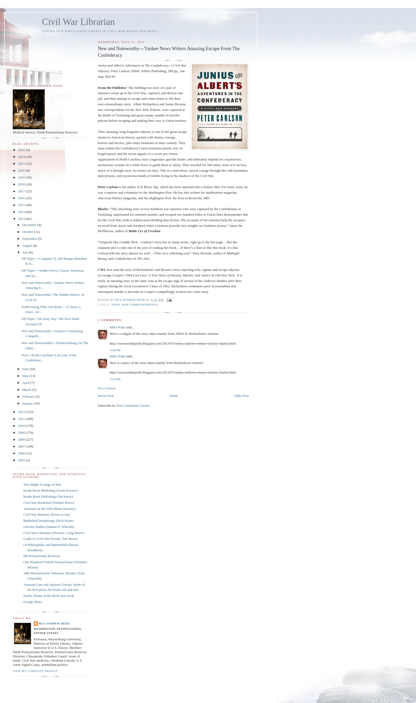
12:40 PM (115, 350)
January (28, 403)
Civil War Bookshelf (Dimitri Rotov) (48, 503)
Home (174, 396)
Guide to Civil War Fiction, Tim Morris (50, 539)
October (28, 232)
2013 (22, 219)
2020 (22, 170)
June (25, 369)
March (27, 390)
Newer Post (106, 396)
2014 (22, 212)
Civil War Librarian (78, 22)
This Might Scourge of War (42, 485)
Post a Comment (106, 388)
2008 (22, 439)
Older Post (241, 396)
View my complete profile (35, 671)
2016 (22, 198)
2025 (22, 150)
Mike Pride (117, 327)
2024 (22, 157)
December (29, 225)
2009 (22, 433)
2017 (22, 191)
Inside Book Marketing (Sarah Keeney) (50, 490)
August (27, 246)
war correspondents (140, 304)
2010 (22, 426)
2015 (22, 205)
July (25, 252)
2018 (22, 184)
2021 (22, 164)
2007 (22, 446)
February (29, 396)
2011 (22, 419)
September (30, 239)
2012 (22, 412)
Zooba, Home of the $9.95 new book (48, 596)
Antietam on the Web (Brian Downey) (49, 509)
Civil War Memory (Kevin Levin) (46, 515)
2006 (22, 453)
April (26, 383)
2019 (22, 177)
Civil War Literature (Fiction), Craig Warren (53, 533)
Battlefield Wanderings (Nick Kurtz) (48, 521)
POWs (115, 304)
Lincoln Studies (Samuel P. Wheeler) (48, 527)
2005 (22, 460)
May (25, 376)
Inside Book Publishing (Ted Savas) (48, 496)
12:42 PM (115, 379)
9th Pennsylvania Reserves (41, 556)
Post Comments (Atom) (133, 405)
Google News (32, 602)
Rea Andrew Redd (54, 623)
